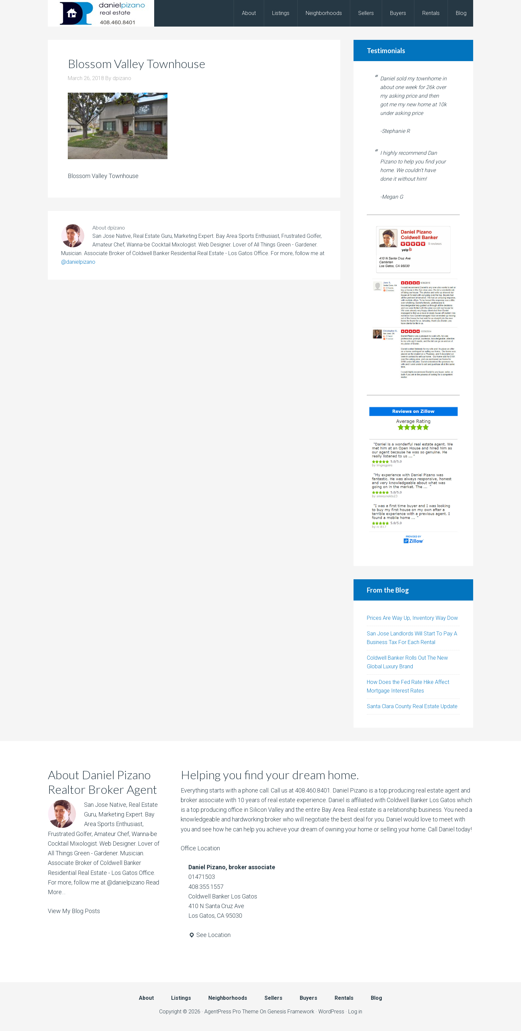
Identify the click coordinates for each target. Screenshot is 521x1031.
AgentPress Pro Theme (231, 1011)
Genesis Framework (290, 1011)
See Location (209, 934)
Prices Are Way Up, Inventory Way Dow (412, 618)
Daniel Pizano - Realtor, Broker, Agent (101, 13)
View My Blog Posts (74, 910)
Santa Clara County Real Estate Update (412, 706)
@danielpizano (78, 262)
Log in (355, 1011)
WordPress (331, 1011)
